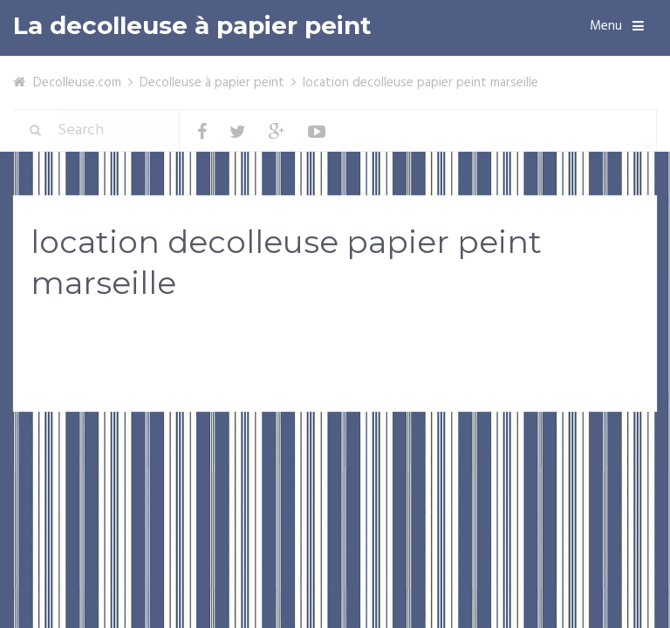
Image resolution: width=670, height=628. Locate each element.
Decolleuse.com (77, 82)
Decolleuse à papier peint (212, 82)
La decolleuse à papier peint (192, 25)
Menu (606, 26)
